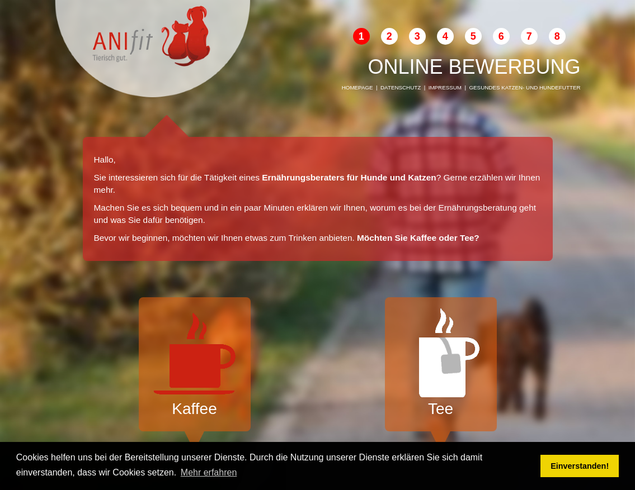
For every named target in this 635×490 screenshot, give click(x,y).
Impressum (445, 87)
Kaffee (194, 362)
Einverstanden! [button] (580, 466)
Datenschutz (400, 87)
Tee (441, 362)
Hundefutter (559, 87)
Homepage (357, 87)
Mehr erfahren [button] (209, 472)
